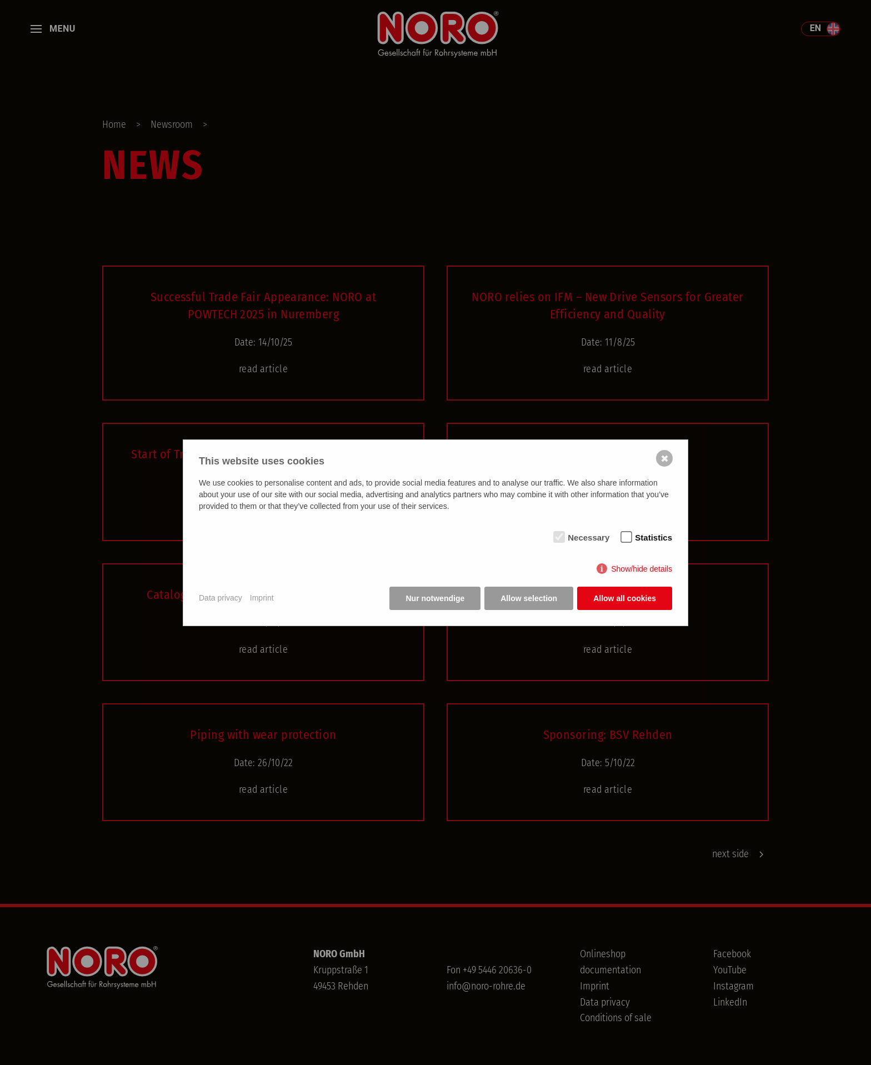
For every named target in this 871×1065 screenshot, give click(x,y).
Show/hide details (641, 568)
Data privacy (220, 597)
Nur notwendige (435, 598)
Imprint (262, 597)
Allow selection (528, 598)
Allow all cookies (624, 598)
